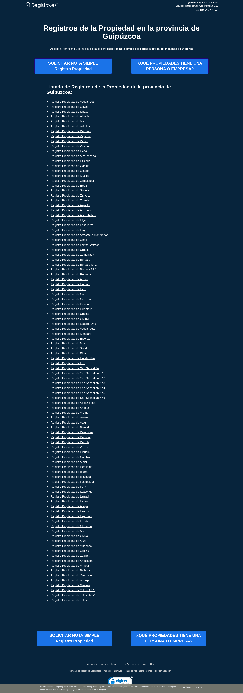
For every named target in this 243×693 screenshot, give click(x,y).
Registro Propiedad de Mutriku (70, 343)
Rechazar (187, 687)
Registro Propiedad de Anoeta (70, 407)
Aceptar (199, 687)
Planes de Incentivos (112, 671)
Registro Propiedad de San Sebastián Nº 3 (78, 383)
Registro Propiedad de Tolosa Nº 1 (73, 590)
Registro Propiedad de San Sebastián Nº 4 (78, 388)
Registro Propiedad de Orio (68, 294)
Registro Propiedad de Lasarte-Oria (73, 323)
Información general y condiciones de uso (105, 664)
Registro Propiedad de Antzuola (71, 210)
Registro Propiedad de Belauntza (72, 432)
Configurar (101, 690)
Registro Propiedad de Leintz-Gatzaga (75, 245)
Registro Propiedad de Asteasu (70, 417)
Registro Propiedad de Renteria (71, 274)
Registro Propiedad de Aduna (69, 279)
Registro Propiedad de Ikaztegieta (72, 481)
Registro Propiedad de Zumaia (70, 200)
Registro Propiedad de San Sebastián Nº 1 (78, 373)
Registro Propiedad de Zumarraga (72, 254)
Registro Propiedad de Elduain (70, 452)
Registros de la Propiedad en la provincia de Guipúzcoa (121, 32)
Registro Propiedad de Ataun (69, 422)
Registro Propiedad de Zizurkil (70, 447)
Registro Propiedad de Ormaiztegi (72, 180)
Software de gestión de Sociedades (85, 671)
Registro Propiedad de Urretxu (70, 249)
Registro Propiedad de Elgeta (69, 220)
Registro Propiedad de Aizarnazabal (74, 156)
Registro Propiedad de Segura (70, 190)
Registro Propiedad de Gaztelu (70, 585)
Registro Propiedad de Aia (67, 121)
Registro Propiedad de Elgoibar (71, 338)
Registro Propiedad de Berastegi (71, 437)
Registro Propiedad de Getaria (70, 170)
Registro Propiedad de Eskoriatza (72, 225)
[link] (120, 682)
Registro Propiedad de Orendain (71, 575)
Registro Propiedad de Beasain (70, 427)
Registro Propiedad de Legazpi (70, 230)
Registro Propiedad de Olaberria (71, 526)
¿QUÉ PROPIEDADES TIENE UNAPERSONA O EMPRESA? (170, 66)
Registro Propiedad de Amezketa (72, 560)
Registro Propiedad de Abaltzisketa (73, 402)
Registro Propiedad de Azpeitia (70, 205)
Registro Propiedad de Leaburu (71, 511)
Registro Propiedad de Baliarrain (71, 570)
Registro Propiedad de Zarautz (70, 195)
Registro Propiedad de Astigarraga (73, 328)
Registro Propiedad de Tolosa (69, 600)
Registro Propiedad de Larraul (70, 496)
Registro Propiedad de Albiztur (70, 462)
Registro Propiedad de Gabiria (70, 166)
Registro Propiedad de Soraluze (71, 348)
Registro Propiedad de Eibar (69, 353)
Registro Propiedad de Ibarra (69, 471)
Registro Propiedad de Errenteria (72, 309)
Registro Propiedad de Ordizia (70, 550)
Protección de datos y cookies (140, 664)
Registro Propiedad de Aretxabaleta (73, 215)
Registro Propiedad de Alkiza (69, 531)
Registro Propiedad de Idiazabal (71, 476)
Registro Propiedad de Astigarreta (72, 101)
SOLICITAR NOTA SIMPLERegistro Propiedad (73, 66)
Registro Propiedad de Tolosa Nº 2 (73, 595)
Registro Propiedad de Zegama (71, 136)
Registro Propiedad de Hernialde (71, 467)
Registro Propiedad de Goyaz (69, 106)
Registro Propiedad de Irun (68, 363)
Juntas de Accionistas (134, 671)
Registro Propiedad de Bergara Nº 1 (74, 264)
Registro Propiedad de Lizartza (70, 521)
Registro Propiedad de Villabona (71, 546)
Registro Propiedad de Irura (68, 486)
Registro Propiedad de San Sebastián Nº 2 (78, 378)
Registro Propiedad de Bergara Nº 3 (74, 269)
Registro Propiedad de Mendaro (71, 333)
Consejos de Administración (158, 671)
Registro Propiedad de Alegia (69, 506)
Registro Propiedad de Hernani (70, 284)
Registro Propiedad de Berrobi (70, 442)
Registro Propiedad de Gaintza (70, 457)
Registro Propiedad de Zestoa (70, 146)
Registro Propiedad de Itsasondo (72, 491)
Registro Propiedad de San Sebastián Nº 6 (78, 397)
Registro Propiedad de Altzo (68, 541)
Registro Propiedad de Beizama (71, 131)
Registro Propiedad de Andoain (70, 565)
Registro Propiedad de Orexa (69, 536)
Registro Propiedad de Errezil (69, 185)
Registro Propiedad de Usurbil (70, 319)
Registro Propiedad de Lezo (68, 289)
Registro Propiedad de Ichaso (70, 111)
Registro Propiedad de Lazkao (70, 501)
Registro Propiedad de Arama (69, 412)
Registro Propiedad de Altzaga (70, 580)
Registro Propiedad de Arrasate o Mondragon (80, 235)
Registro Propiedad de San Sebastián (75, 368)
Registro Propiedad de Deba (69, 151)
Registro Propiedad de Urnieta (70, 313)
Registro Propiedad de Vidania (70, 116)
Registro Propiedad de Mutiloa (70, 175)
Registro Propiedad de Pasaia (70, 304)
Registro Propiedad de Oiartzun (71, 299)
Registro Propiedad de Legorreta (71, 516)
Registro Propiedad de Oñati (69, 240)
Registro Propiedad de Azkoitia (70, 126)
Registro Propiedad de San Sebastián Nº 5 (78, 393)
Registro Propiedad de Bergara (70, 259)
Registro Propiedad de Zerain (69, 141)
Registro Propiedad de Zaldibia (70, 555)
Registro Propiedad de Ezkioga (70, 161)
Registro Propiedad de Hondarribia (73, 358)
